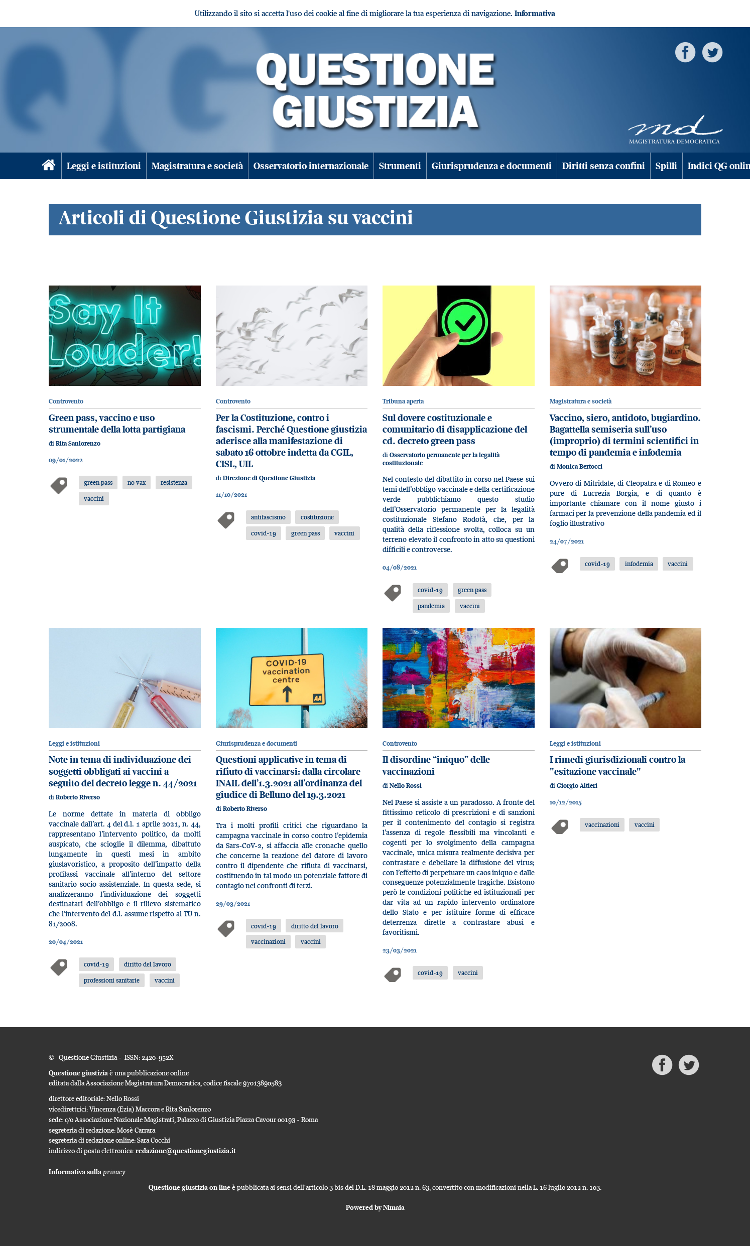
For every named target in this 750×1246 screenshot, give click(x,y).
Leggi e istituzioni (104, 166)
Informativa (535, 13)
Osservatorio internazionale (311, 166)
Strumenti (400, 166)
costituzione (317, 517)
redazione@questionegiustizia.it (186, 1150)
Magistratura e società (197, 166)
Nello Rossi (406, 785)
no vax (137, 482)
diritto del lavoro (147, 964)
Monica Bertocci (579, 466)
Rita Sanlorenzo (78, 443)
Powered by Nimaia (375, 1207)
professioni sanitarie (112, 980)
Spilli (666, 166)
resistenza (174, 482)
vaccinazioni (268, 941)
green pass (98, 482)
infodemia (639, 564)
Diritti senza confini (603, 166)
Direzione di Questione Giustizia (269, 478)
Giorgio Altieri (577, 785)
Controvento (66, 401)
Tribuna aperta (403, 401)
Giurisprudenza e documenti (492, 166)
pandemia (431, 606)
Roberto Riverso (78, 797)
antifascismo (268, 517)
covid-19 (263, 533)
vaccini (94, 498)
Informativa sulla (87, 1171)
